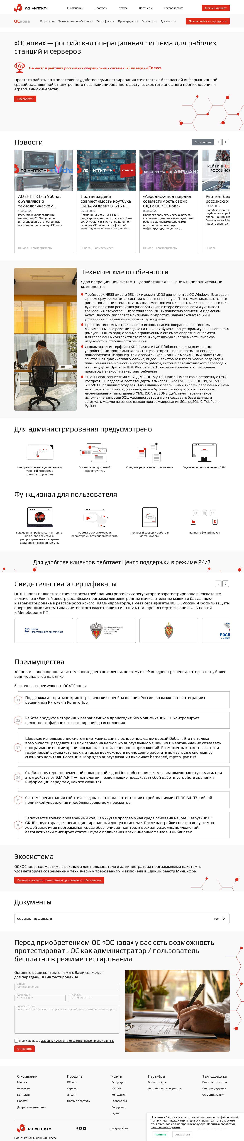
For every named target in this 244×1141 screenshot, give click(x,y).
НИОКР (116, 1085)
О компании (75, 8)
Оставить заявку (213, 1092)
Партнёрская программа (164, 1085)
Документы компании (31, 1104)
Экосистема (149, 21)
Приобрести (25, 99)
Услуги (123, 8)
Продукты (101, 8)
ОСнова (23, 248)
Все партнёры (157, 1079)
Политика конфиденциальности (35, 1135)
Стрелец (72, 1085)
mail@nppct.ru (119, 1125)
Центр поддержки (214, 1085)
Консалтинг (119, 1092)
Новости (22, 1098)
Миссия (22, 1079)
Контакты (23, 1092)
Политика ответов (214, 1079)
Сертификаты (105, 21)
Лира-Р (71, 1092)
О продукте (47, 21)
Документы (168, 21)
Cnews (154, 67)
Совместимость (41, 248)
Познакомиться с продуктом (208, 21)
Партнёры (145, 8)
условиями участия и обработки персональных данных (77, 1038)
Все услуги (118, 1079)
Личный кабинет (216, 8)
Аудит (115, 1110)
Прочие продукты (78, 1098)
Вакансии (23, 1085)
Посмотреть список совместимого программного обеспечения (59, 877)
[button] (225, 142)
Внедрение (118, 1104)
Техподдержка (173, 8)
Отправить (24, 1046)
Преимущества (128, 21)
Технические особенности (75, 21)
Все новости (203, 142)
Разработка (119, 1098)
